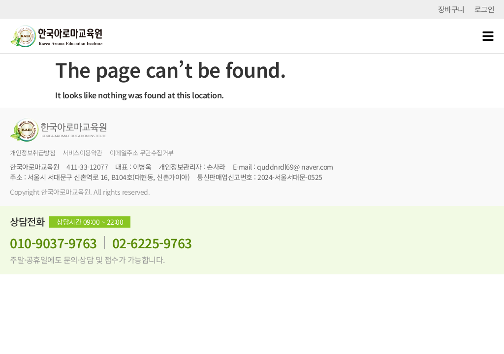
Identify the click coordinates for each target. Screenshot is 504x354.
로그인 (484, 9)
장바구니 (451, 9)
